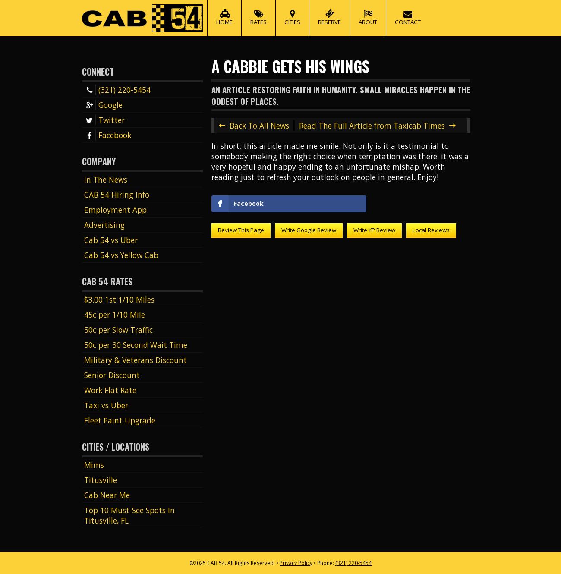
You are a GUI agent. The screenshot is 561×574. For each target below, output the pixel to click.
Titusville (100, 480)
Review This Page (241, 230)
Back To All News (259, 125)
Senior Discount (112, 375)
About (368, 13)
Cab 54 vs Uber (111, 240)
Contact (408, 13)
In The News (105, 179)
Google (103, 105)
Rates (258, 13)
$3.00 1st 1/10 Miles (119, 299)
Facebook (107, 135)
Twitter (104, 120)
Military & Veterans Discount (135, 360)
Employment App (115, 210)
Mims (94, 465)
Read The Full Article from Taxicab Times (372, 125)
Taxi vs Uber (106, 405)
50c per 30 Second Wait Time (135, 345)
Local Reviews (431, 230)
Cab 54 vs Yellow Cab (121, 255)
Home (224, 13)
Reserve (329, 13)
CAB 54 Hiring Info (116, 194)
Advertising (104, 225)
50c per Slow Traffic (118, 330)
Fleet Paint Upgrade (119, 420)
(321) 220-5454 (117, 90)
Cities (292, 13)
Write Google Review (308, 230)
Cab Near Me (107, 495)
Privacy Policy (296, 563)
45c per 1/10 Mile (114, 314)
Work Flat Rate (110, 390)
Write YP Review (374, 230)
